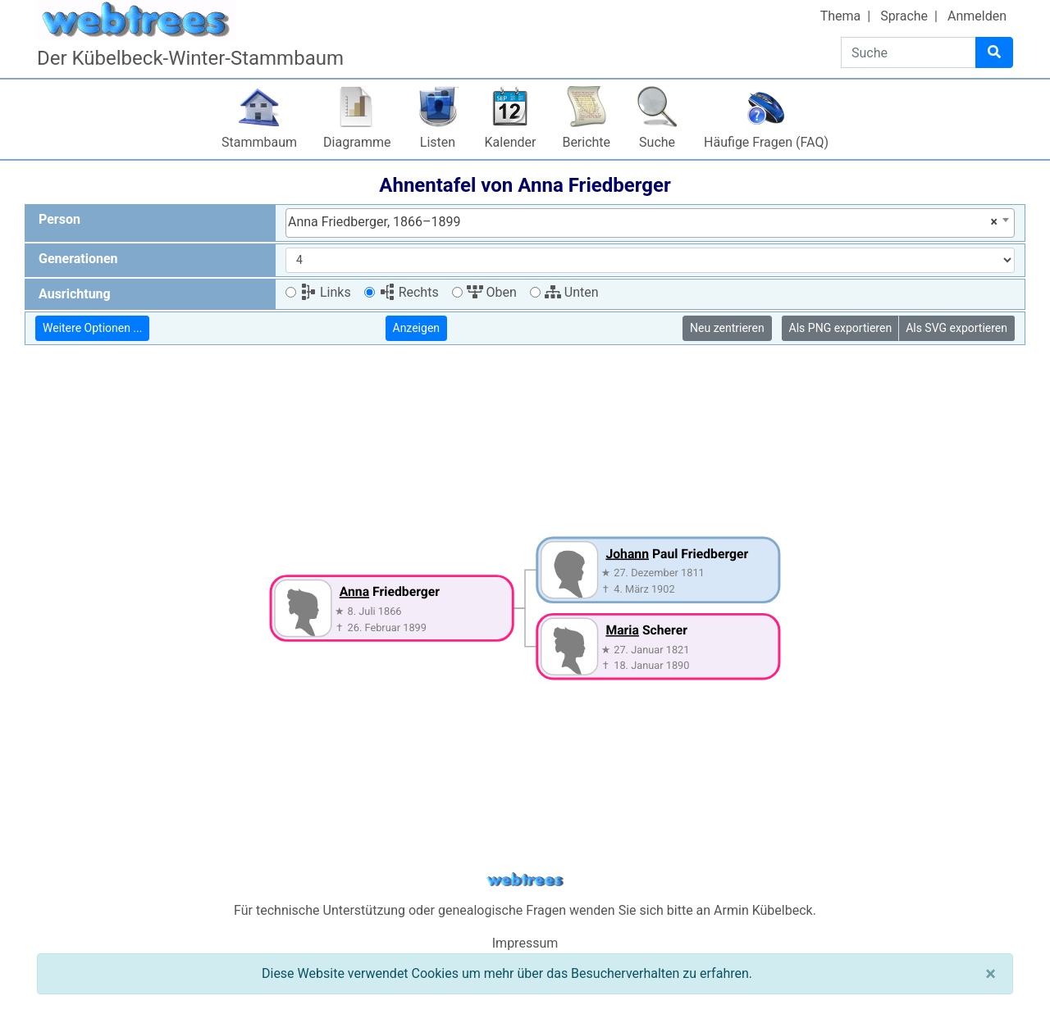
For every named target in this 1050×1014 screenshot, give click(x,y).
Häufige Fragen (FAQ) (766, 142)
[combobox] (650, 223)
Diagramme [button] (356, 142)
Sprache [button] (904, 16)
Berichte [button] (586, 142)
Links (325, 292)
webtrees (525, 880)
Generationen (78, 258)
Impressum (525, 943)
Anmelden (977, 16)
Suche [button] (657, 142)
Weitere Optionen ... (92, 327)
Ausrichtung (75, 294)
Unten (572, 292)
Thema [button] (840, 16)
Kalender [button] (510, 142)
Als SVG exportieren (956, 327)
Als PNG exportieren (840, 327)
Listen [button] (437, 142)
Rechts (409, 292)
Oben (492, 292)
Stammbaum (259, 142)
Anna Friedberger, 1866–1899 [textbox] (643, 222)
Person (59, 219)
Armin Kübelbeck (763, 910)
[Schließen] (990, 974)
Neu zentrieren (727, 327)
